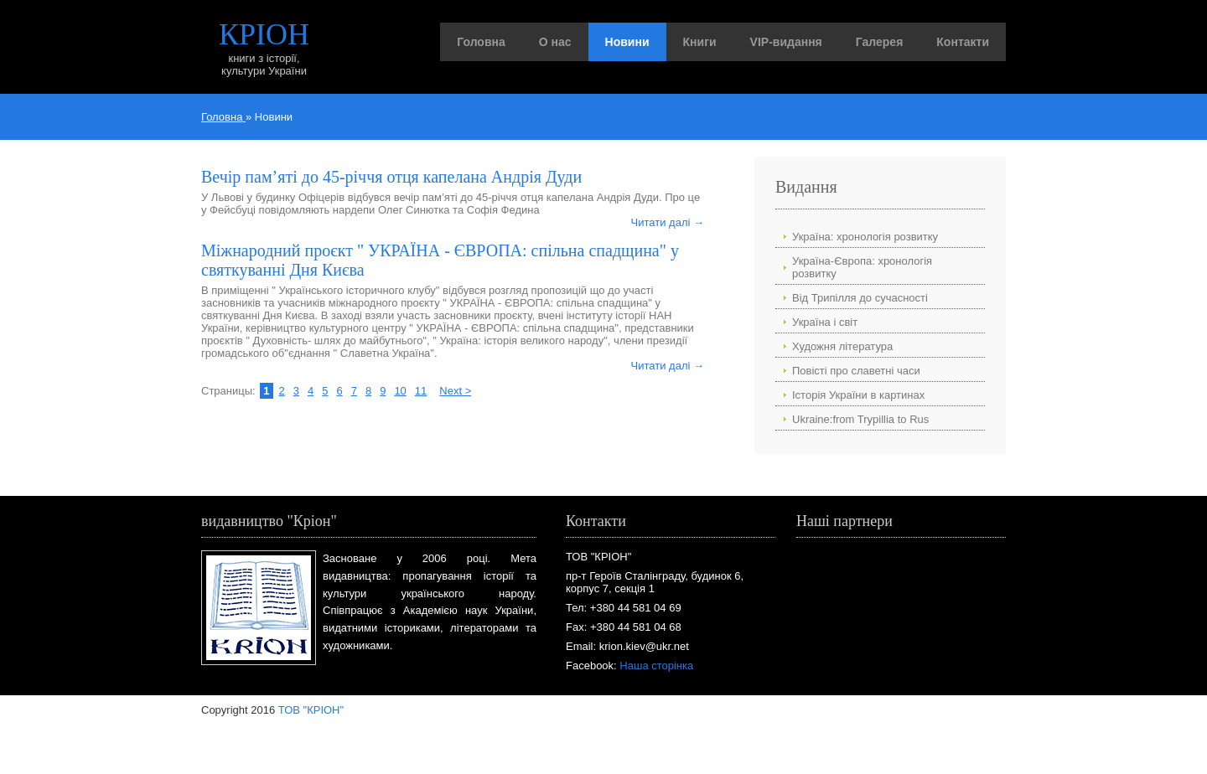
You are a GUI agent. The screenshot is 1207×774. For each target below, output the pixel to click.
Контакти (962, 42)
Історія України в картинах (858, 395)
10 (400, 390)
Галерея (880, 42)
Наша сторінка (656, 665)
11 (421, 390)
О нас (555, 42)
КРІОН (264, 34)
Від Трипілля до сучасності (860, 298)
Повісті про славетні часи (856, 370)
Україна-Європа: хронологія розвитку (862, 267)
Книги (700, 42)
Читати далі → (667, 222)
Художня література (842, 346)
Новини (627, 42)
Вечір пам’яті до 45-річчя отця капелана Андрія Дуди (391, 177)
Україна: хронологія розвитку (865, 236)
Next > (455, 390)
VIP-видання (786, 42)
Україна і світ (824, 322)
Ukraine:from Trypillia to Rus (860, 419)
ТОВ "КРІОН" (311, 710)
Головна (481, 42)
